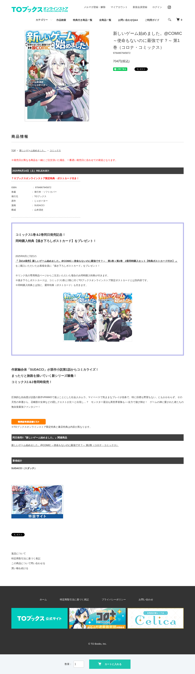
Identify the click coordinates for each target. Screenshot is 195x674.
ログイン (157, 7)
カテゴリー (42, 19)
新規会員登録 (140, 7)
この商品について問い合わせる (28, 563)
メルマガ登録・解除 (95, 7)
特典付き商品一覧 (82, 20)
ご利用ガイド (152, 20)
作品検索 (61, 20)
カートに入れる (110, 663)
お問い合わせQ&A (128, 20)
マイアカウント (119, 7)
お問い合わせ (135, 599)
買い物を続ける (19, 568)
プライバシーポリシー (111, 599)
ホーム (56, 599)
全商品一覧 (105, 20)
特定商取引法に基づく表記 (25, 558)
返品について (18, 553)
